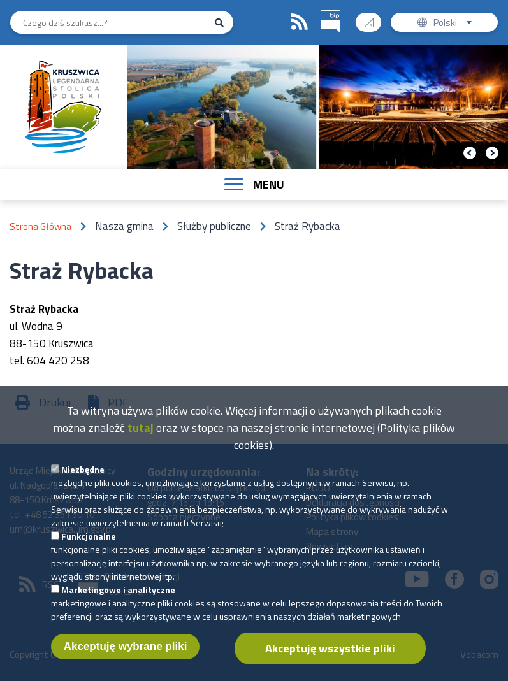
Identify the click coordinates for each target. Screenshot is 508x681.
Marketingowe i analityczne (118, 596)
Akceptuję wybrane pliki (125, 653)
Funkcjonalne (88, 542)
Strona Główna (40, 226)
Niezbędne (83, 475)
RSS (299, 22)
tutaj (140, 434)
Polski (455, 23)
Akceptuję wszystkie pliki (330, 654)
